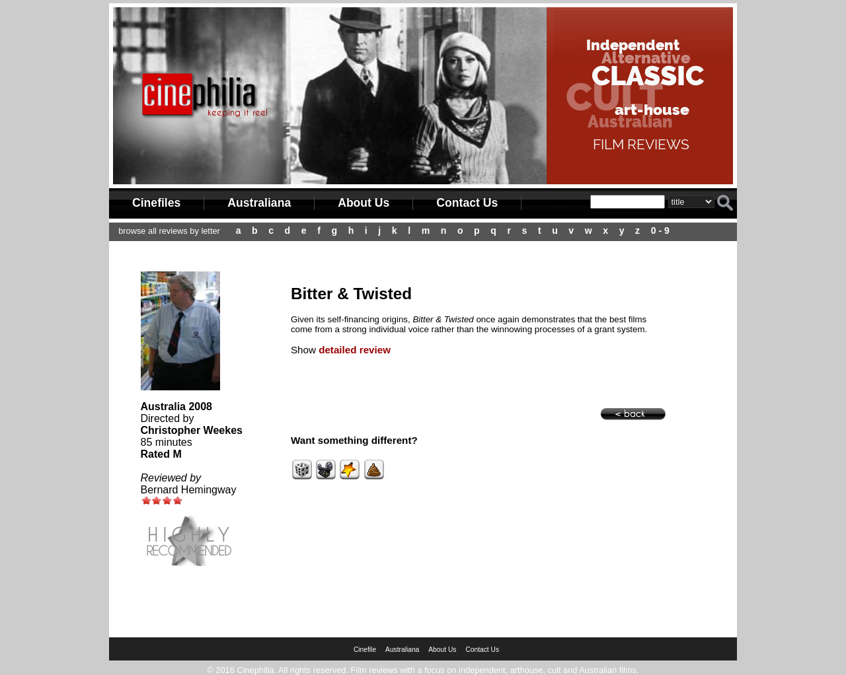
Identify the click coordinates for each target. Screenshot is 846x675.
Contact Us (467, 202)
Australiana (259, 202)
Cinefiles (156, 202)
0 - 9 (660, 230)
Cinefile (365, 649)
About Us (363, 202)
